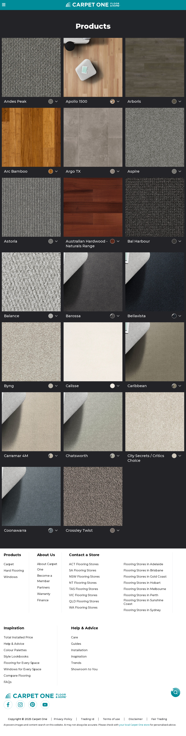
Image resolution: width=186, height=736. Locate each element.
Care (74, 637)
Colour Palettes (15, 650)
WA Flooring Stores (83, 607)
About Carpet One (47, 566)
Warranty (43, 594)
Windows (11, 577)
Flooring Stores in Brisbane (143, 570)
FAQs (8, 682)
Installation (79, 650)
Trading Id (87, 719)
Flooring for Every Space (21, 663)
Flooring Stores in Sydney (142, 610)
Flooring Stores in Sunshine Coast (143, 602)
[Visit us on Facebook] (8, 704)
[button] (4, 5)
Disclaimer (136, 719)
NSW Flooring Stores (84, 576)
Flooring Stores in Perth (141, 595)
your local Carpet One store (134, 724)
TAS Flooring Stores (83, 589)
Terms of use (111, 719)
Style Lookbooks (16, 656)
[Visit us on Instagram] (20, 704)
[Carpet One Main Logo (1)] (36, 695)
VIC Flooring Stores (83, 595)
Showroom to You (84, 669)
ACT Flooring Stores (84, 564)
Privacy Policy (63, 719)
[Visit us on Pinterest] (32, 704)
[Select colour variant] (56, 101)
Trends (76, 663)
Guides (76, 644)
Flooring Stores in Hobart (142, 583)
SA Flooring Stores (82, 570)
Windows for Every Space (22, 669)
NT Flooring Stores (83, 583)
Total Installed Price (18, 637)
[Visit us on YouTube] (45, 704)
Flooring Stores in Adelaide (143, 564)
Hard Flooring (14, 570)
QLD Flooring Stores (84, 601)
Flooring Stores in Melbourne (145, 589)
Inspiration (79, 656)
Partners (43, 587)
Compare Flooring (17, 675)
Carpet (9, 564)
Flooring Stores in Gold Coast (145, 576)
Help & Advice (14, 644)
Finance (42, 600)
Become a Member (44, 578)
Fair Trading (159, 719)
